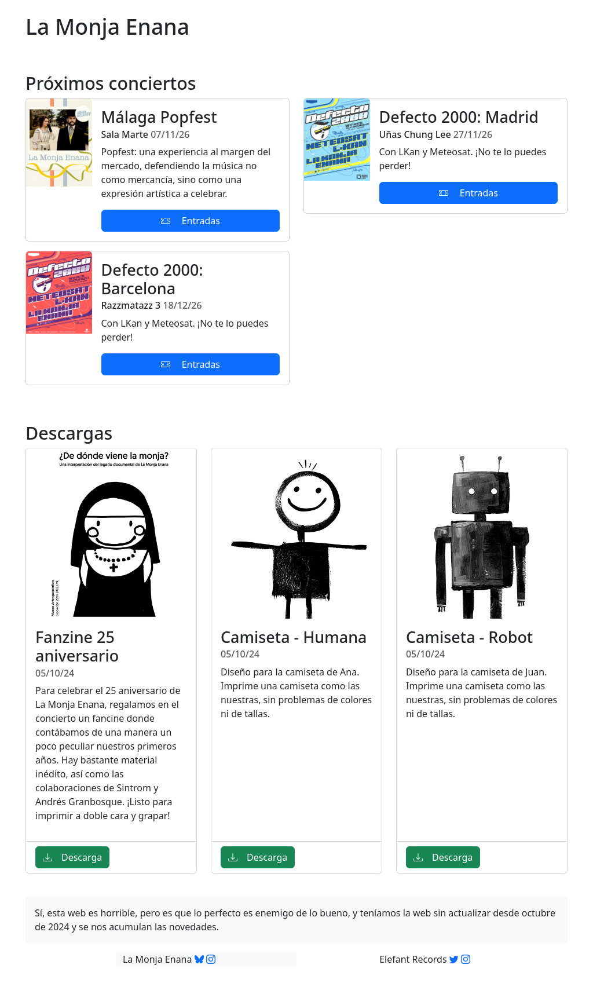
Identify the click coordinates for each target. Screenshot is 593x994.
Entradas (190, 220)
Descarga (72, 857)
